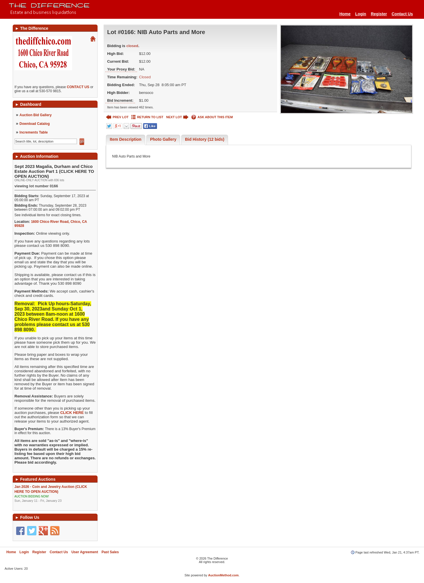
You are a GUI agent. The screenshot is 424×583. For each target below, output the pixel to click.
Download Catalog (35, 124)
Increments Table (34, 132)
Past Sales (110, 552)
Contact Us (402, 14)
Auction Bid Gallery (36, 115)
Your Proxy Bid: (121, 69)
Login (360, 14)
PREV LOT (117, 117)
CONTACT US (78, 87)
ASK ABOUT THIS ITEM (212, 117)
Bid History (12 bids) (204, 139)
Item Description (125, 139)
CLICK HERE (72, 412)
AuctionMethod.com (223, 575)
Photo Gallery (163, 139)
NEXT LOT (177, 117)
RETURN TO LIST (147, 117)
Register (379, 14)
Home (345, 14)
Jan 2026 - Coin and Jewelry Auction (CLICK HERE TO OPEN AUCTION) (55, 494)
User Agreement (84, 552)
